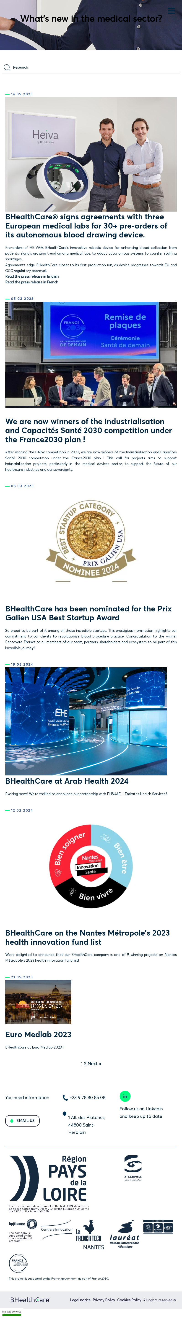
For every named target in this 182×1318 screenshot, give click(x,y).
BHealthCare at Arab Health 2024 (67, 780)
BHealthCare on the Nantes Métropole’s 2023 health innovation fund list (87, 937)
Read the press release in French (31, 282)
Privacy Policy (104, 1300)
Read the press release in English (32, 276)
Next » (94, 1063)
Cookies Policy (129, 1300)
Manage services (11, 1313)
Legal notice (80, 1300)
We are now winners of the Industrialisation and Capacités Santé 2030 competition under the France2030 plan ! (88, 430)
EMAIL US (25, 1121)
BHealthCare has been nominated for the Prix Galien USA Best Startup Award (88, 613)
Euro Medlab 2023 (38, 1034)
